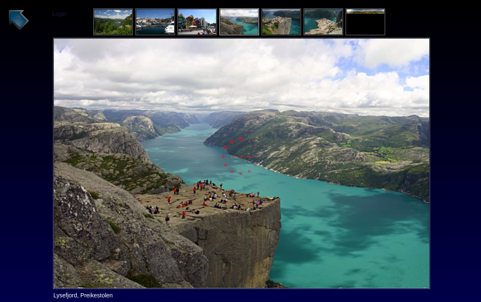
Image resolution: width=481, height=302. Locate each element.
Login (59, 13)
